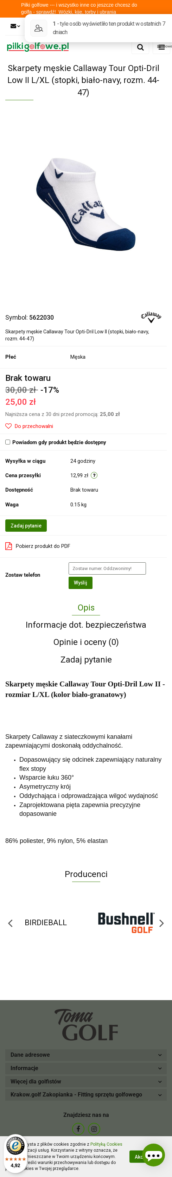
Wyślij (80, 583)
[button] (86, 1055)
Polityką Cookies (106, 1144)
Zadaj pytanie (26, 526)
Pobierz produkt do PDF (37, 546)
